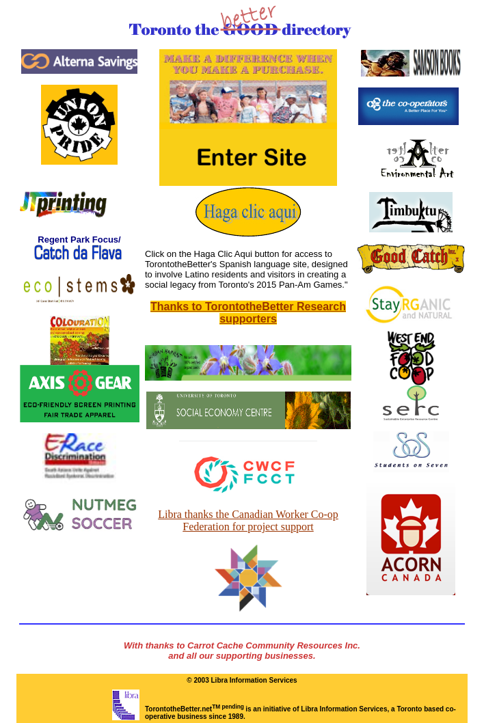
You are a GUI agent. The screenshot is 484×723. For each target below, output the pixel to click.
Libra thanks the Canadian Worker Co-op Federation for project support (248, 520)
